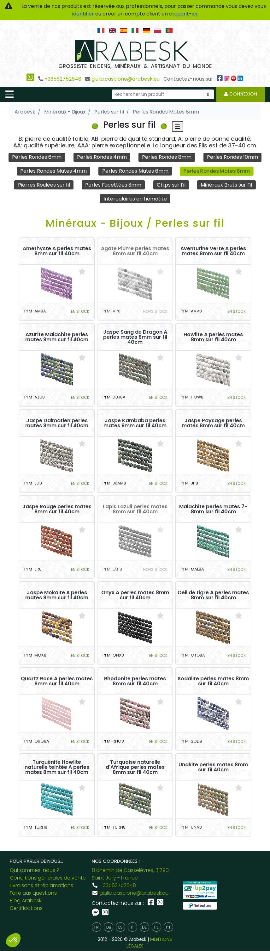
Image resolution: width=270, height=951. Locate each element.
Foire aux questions (33, 893)
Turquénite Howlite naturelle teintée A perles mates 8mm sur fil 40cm (57, 767)
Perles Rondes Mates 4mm (53, 171)
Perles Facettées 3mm (113, 184)
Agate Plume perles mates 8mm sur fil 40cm (135, 251)
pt (168, 927)
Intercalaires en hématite (135, 198)
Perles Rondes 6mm (37, 157)
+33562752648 (62, 79)
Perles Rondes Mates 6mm (135, 171)
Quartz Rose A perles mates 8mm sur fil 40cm (57, 681)
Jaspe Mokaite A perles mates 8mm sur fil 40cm (56, 595)
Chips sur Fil (170, 184)
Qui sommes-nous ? (34, 870)
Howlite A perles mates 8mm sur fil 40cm (213, 337)
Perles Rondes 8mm (166, 157)
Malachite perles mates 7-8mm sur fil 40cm (213, 509)
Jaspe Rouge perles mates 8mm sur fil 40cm (56, 509)
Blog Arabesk (25, 901)
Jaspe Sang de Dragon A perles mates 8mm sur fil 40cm (135, 337)
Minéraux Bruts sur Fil (227, 184)
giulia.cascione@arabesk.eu (125, 79)
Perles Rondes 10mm (232, 157)
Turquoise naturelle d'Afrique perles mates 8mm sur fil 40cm (135, 767)
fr (96, 927)
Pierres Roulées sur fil (43, 184)
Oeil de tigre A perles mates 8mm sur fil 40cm (213, 595)
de (144, 927)
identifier (83, 13)
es (120, 927)
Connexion (240, 94)
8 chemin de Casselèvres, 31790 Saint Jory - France (130, 874)
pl (156, 927)
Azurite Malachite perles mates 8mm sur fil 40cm (56, 337)
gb (108, 927)
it (132, 927)
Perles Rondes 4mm (102, 157)
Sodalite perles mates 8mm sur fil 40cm (213, 681)
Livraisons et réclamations (41, 885)
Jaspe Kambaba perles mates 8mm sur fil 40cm (135, 423)
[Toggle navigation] (9, 94)
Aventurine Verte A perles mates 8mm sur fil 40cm (213, 251)
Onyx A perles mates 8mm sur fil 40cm (135, 595)
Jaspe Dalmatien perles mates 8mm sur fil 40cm (56, 423)
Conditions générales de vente (48, 878)
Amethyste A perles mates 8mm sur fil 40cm (57, 251)
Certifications (26, 908)
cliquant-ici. (183, 13)
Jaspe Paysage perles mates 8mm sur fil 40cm (213, 423)
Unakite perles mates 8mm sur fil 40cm (213, 767)
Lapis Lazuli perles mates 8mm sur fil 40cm (135, 509)
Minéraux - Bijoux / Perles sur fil (135, 223)
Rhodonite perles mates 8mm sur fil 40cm (135, 681)
